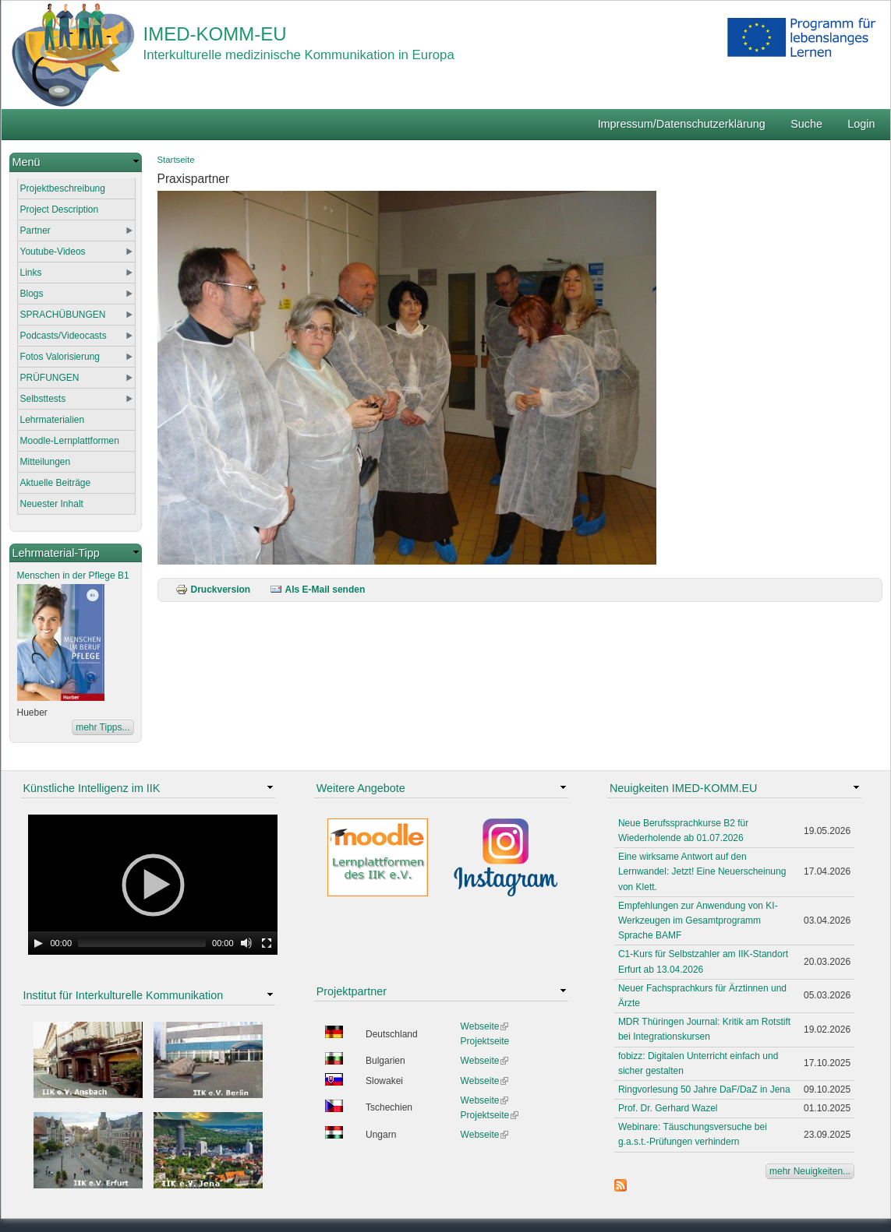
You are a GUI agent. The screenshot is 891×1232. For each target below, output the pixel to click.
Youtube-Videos (53, 251)
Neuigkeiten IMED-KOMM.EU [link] (684, 788)
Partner (35, 230)
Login (861, 124)
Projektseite (485, 1041)
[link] (75, 162)
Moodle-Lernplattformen (69, 440)
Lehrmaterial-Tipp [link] (56, 553)
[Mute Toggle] (246, 943)
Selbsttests (43, 398)
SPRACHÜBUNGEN (63, 314)
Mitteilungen (45, 461)
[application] (153, 885)
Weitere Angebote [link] (360, 788)
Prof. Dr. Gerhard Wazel (668, 1108)
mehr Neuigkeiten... (809, 1171)
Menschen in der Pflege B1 (73, 575)
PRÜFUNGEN (50, 377)
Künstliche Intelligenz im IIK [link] (92, 788)
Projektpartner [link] (351, 991)
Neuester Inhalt (51, 503)
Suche (806, 124)
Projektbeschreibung (62, 188)
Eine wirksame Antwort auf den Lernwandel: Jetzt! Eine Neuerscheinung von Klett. (702, 871)
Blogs (32, 293)
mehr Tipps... (102, 727)
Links (31, 272)
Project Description (59, 209)
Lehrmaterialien (52, 419)
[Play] (38, 943)
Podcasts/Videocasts (63, 335)
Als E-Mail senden (318, 589)
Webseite (485, 1026)
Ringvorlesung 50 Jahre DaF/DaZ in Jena (704, 1089)
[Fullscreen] (266, 943)
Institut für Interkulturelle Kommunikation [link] (123, 995)
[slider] (142, 943)
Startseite (176, 159)
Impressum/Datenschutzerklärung (681, 124)
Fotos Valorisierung (60, 356)
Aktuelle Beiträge (55, 482)
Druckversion (213, 589)
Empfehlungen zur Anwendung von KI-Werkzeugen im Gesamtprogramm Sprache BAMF (698, 920)
